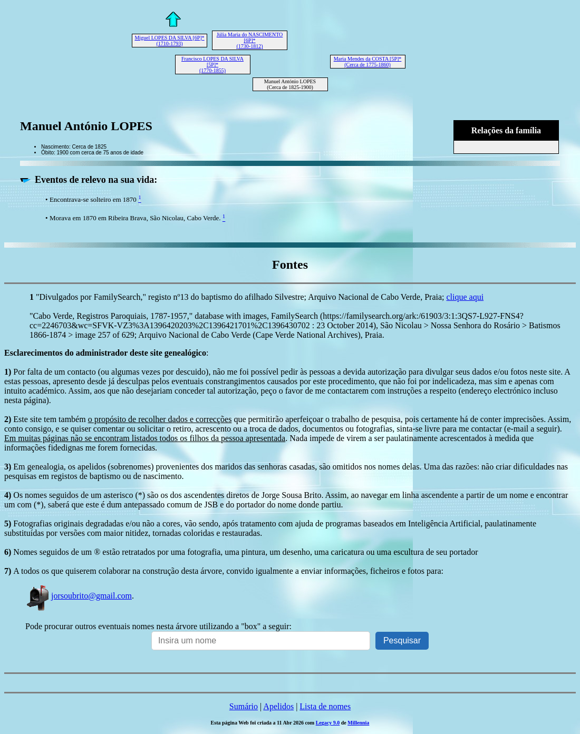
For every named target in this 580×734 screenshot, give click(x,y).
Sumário (243, 706)
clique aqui (465, 296)
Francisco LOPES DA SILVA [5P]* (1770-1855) (212, 64)
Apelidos (278, 706)
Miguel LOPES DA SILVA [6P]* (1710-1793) (169, 40)
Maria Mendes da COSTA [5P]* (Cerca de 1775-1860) (368, 61)
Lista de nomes (325, 706)
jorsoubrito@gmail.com (78, 595)
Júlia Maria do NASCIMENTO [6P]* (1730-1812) (250, 40)
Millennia (358, 723)
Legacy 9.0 (328, 723)
